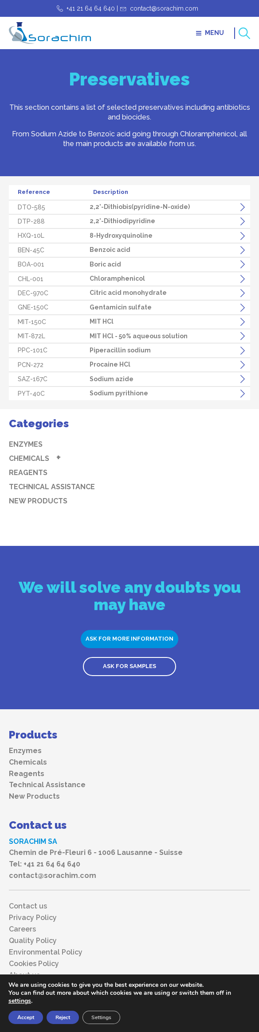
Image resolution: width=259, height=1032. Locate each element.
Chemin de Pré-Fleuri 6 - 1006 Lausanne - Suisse (96, 852)
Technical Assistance (52, 487)
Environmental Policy (45, 952)
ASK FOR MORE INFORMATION (129, 638)
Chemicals (29, 458)
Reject (62, 1017)
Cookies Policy (34, 963)
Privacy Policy (33, 917)
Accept (25, 1017)
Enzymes (26, 444)
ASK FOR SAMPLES (129, 666)
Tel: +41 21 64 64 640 (44, 864)
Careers (22, 929)
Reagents (28, 472)
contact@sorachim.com (164, 8)
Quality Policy (33, 940)
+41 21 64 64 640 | (92, 8)
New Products (38, 501)
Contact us (28, 906)
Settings (101, 1017)
